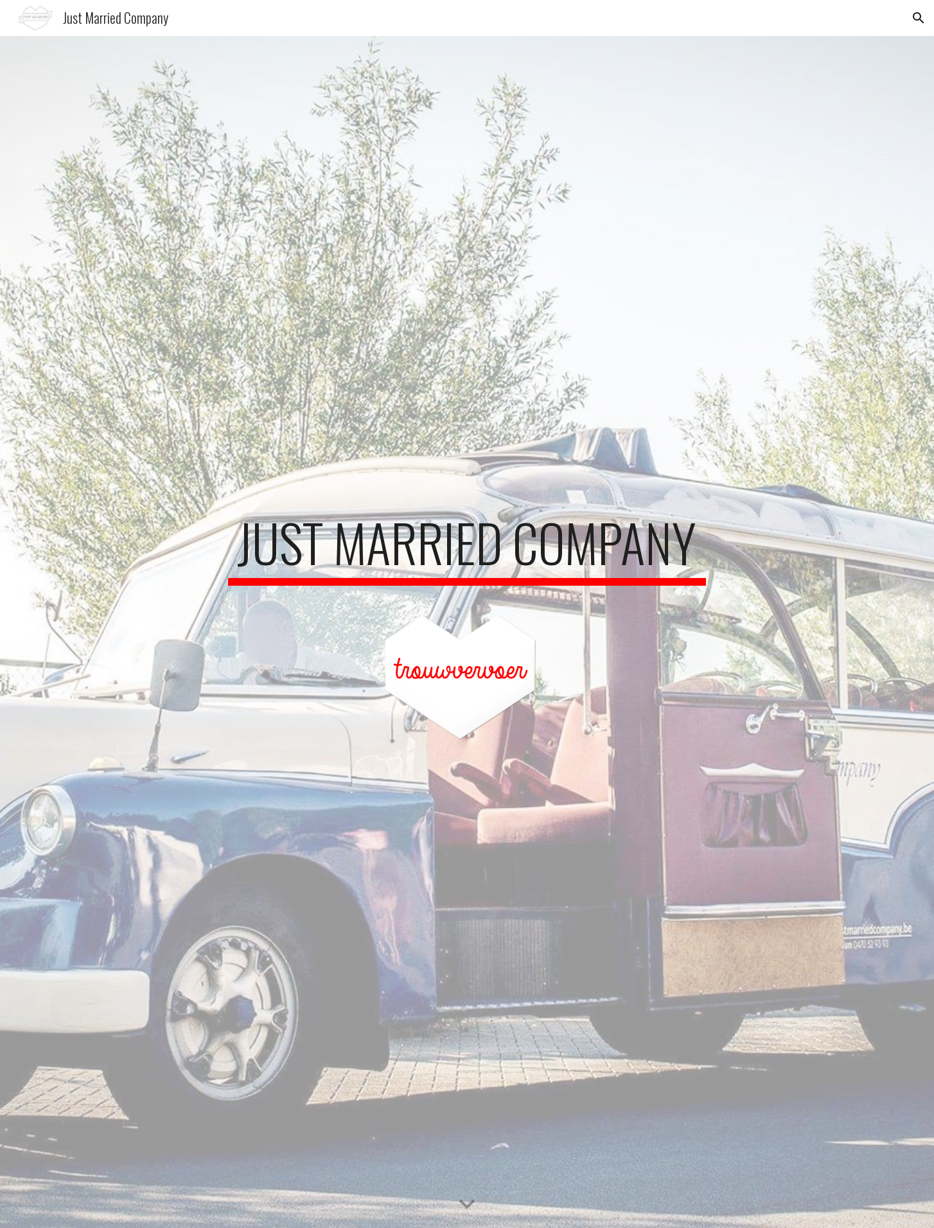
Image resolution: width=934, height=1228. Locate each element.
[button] (918, 18)
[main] (467, 548)
